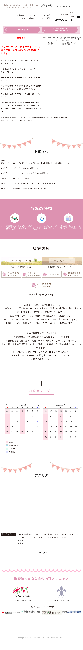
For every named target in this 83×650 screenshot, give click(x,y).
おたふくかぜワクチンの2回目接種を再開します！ (32, 173)
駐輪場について (24, 540)
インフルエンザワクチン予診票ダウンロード (70, 43)
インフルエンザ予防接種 (53, 43)
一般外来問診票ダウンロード (65, 38)
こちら (17, 120)
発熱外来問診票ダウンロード (76, 38)
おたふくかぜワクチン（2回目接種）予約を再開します (34, 183)
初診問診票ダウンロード (50, 37)
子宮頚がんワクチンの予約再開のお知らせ (29, 188)
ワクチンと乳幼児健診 (62, 40)
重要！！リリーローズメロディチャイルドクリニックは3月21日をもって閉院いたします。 (36, 163)
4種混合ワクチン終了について (24, 178)
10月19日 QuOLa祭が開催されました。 (29, 168)
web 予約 (23, 30)
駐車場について (24, 543)
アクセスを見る (41, 553)
